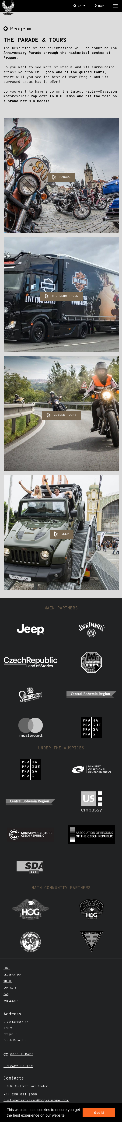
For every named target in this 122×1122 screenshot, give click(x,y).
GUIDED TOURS (65, 415)
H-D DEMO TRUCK (65, 296)
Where (7, 981)
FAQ (5, 994)
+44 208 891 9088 (20, 1095)
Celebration (12, 975)
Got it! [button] (99, 1113)
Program (17, 29)
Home (6, 968)
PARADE (65, 177)
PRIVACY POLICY (18, 1066)
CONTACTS (10, 988)
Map (99, 6)
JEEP (65, 534)
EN (79, 6)
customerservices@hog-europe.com (36, 1100)
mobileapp (10, 1001)
